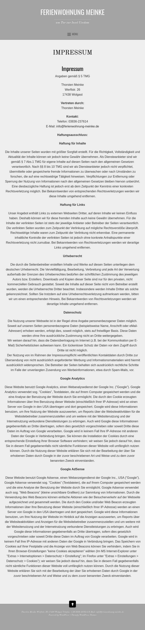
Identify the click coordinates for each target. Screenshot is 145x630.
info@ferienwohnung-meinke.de (77, 126)
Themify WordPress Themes (83, 615)
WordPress (64, 615)
